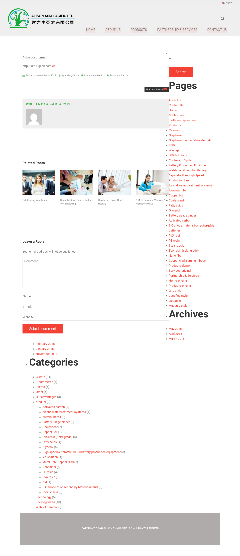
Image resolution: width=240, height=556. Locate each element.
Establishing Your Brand (35, 200)
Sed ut (124, 75)
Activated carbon (180, 220)
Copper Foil (49, 432)
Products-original (180, 285)
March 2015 (176, 338)
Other (39, 392)
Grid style (175, 290)
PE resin (174, 240)
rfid (44, 482)
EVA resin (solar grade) (184, 250)
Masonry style (178, 305)
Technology (43, 497)
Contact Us (217, 30)
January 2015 (45, 349)
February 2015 (45, 343)
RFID (172, 145)
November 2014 (46, 354)
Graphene (175, 135)
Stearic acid (176, 245)
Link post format (156, 89)
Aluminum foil (178, 190)
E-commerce (44, 382)
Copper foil (176, 195)
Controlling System (181, 160)
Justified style (178, 295)
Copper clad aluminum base (187, 260)
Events (40, 387)
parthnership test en (182, 120)
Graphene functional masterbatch (191, 140)
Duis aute (115, 75)
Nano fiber (175, 255)
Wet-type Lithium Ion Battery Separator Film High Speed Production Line (187, 175)
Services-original (180, 270)
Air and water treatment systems (190, 185)
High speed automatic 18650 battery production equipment (81, 452)
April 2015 (175, 333)
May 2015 (175, 328)
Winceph (174, 150)
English (227, 3)
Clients (40, 377)
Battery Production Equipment (188, 165)
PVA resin (175, 235)
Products (137, 30)
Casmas (174, 130)
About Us (111, 30)
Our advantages (46, 397)
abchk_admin (71, 75)
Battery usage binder (182, 215)
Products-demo (179, 265)
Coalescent (176, 200)
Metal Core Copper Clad (58, 462)
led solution (50, 457)
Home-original (178, 280)
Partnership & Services (176, 30)
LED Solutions (178, 155)
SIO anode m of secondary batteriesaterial (70, 487)
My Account (177, 115)
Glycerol (174, 210)
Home (89, 30)
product (41, 402)
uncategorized (94, 75)
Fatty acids (176, 205)
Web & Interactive (47, 507)
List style (175, 300)
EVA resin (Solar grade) (57, 437)
